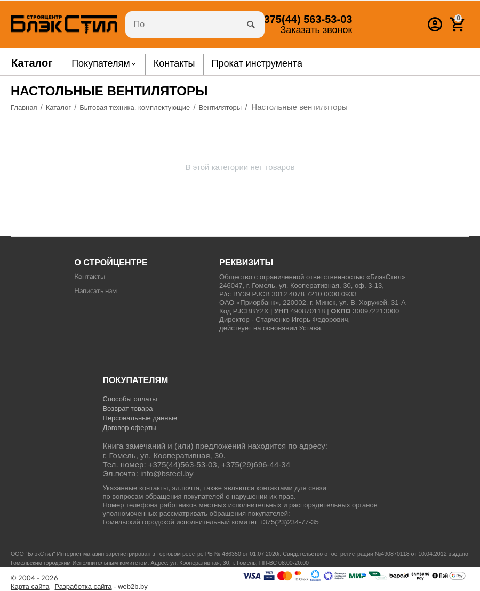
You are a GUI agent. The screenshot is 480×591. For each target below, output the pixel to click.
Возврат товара (127, 408)
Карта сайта (30, 586)
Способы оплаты (129, 399)
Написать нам (95, 291)
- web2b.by (101, 586)
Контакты (89, 276)
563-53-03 (305, 19)
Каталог (32, 63)
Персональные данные (139, 418)
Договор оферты (129, 428)
